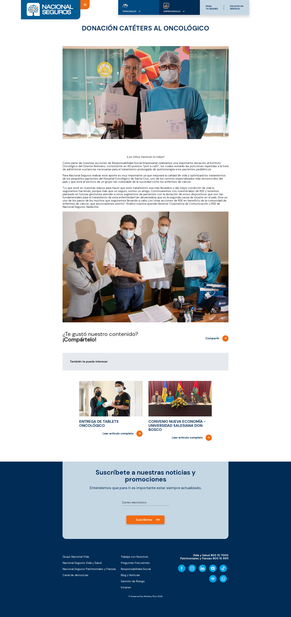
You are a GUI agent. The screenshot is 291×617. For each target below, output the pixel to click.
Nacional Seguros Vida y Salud (82, 563)
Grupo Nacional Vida (76, 557)
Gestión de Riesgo (133, 581)
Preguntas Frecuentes (135, 563)
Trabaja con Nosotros (134, 557)
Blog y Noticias (130, 575)
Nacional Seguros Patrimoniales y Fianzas (89, 569)
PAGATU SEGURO (212, 7)
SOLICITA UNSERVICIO (236, 7)
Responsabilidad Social (136, 569)
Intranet (126, 587)
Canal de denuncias (75, 575)
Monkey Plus (150, 596)
